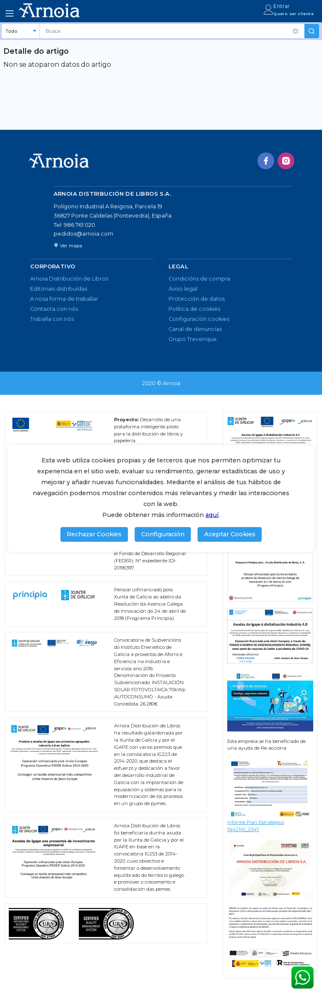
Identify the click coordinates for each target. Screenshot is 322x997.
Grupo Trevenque (193, 339)
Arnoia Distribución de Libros (69, 278)
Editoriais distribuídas (58, 289)
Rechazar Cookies (94, 534)
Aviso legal (183, 289)
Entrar (281, 6)
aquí (211, 515)
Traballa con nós (52, 319)
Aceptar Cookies (229, 534)
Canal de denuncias (195, 329)
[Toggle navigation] (9, 13)
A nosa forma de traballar (64, 299)
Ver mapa (68, 246)
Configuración (162, 534)
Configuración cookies (199, 319)
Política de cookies (194, 309)
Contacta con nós (54, 309)
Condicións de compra (199, 278)
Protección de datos (197, 299)
